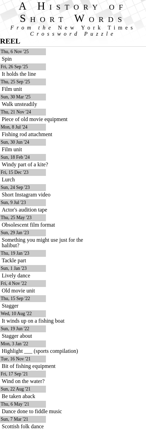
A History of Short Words (73, 12)
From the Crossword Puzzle (73, 31)
